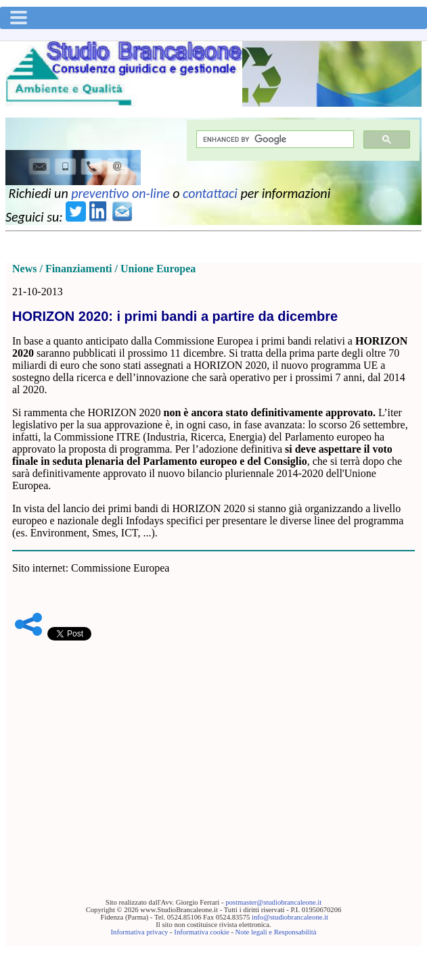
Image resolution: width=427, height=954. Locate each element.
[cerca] (273, 139)
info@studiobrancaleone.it (290, 917)
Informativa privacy (139, 932)
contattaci (210, 193)
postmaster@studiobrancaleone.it (273, 902)
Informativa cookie (201, 932)
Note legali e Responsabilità (276, 932)
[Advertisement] (213, 748)
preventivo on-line (120, 193)
